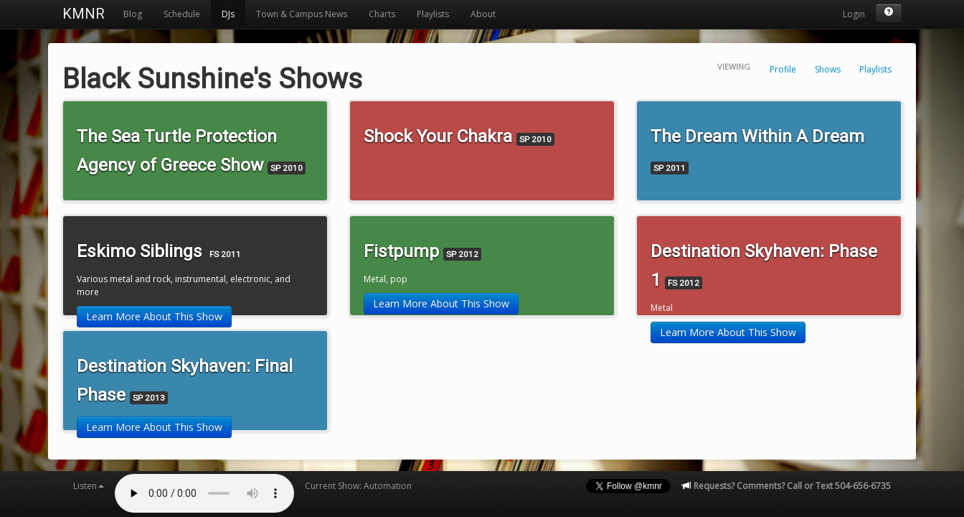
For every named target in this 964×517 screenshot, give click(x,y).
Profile (783, 69)
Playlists (433, 14)
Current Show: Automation (358, 486)
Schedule (182, 14)
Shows (828, 69)
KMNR (83, 13)
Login (854, 14)
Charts (382, 14)
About (483, 14)
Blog (132, 14)
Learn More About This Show (154, 316)
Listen (88, 486)
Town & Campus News (301, 14)
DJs (228, 14)
